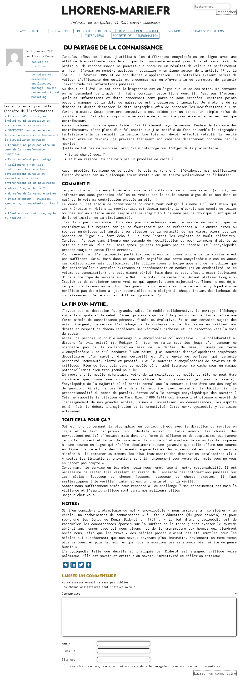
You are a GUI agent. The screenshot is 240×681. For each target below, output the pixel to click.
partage (37, 87)
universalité (41, 92)
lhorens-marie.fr (115, 11)
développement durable (139, 31)
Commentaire (149, 593)
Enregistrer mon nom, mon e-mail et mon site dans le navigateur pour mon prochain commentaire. (144, 666)
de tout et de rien (94, 31)
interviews (94, 36)
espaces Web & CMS (207, 31)
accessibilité (32, 31)
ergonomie (175, 31)
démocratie (39, 79)
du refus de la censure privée (32, 193)
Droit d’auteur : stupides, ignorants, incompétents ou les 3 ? (31, 203)
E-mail (68, 651)
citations (61, 31)
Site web (68, 659)
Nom (66, 644)
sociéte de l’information (135, 36)
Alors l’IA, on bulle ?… (27, 188)
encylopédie (40, 83)
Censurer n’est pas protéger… (31, 159)
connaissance (41, 74)
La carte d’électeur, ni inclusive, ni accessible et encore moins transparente (27, 120)
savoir (51, 87)
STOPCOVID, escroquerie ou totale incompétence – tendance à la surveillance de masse (31, 135)
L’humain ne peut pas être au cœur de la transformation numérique (30, 149)
